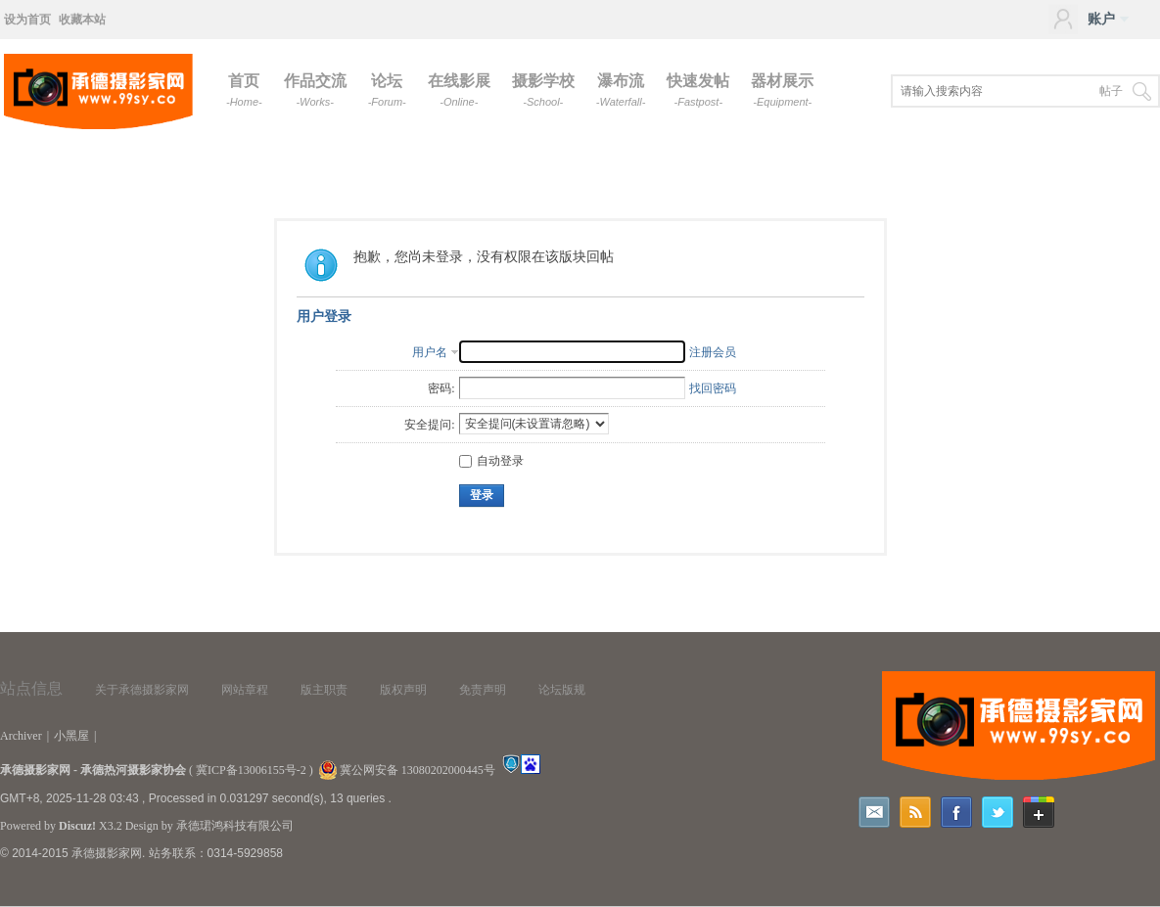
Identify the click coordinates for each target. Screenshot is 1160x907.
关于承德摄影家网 (142, 690)
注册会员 (712, 352)
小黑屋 (71, 736)
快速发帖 (698, 90)
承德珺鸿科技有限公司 (235, 826)
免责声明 (482, 690)
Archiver (21, 736)
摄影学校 (543, 90)
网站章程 (244, 690)
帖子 (1111, 91)
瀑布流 (621, 90)
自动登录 (491, 461)
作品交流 (315, 90)
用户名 (429, 352)
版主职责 (324, 690)
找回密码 (712, 388)
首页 (244, 90)
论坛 (387, 90)
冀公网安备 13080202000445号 (406, 770)
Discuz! (77, 826)
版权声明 (403, 690)
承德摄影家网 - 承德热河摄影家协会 (93, 770)
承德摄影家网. (108, 853)
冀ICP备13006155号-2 (251, 770)
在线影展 (459, 90)
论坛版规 (561, 690)
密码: (441, 388)
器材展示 (782, 90)
